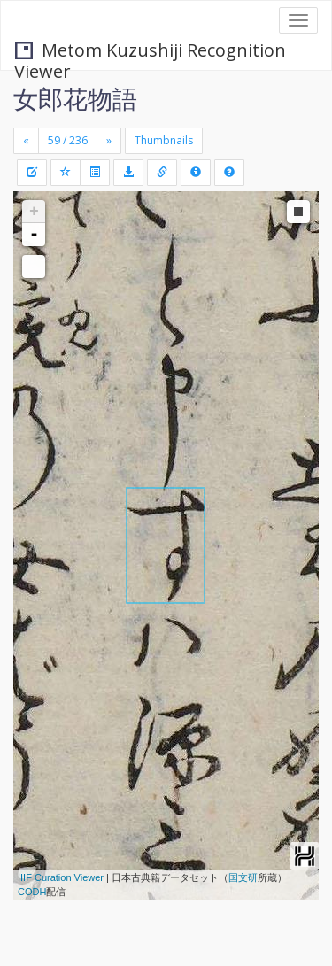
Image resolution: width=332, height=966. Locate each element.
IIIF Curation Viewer (61, 877)
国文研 (243, 877)
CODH (32, 891)
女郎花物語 (75, 98)
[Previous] (26, 141)
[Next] (109, 141)
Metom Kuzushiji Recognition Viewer (150, 52)
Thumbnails (164, 140)
